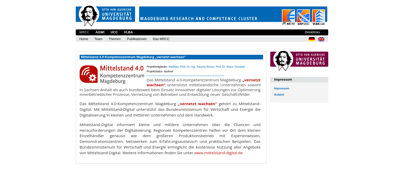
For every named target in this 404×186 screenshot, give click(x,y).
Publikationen (137, 39)
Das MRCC (161, 39)
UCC (114, 32)
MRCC (84, 32)
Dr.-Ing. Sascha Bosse (200, 66)
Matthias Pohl (177, 66)
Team (98, 39)
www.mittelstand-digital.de (218, 152)
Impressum (281, 88)
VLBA (128, 32)
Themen (114, 39)
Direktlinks (312, 32)
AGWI (99, 32)
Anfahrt (279, 94)
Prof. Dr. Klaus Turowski (230, 66)
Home (83, 39)
